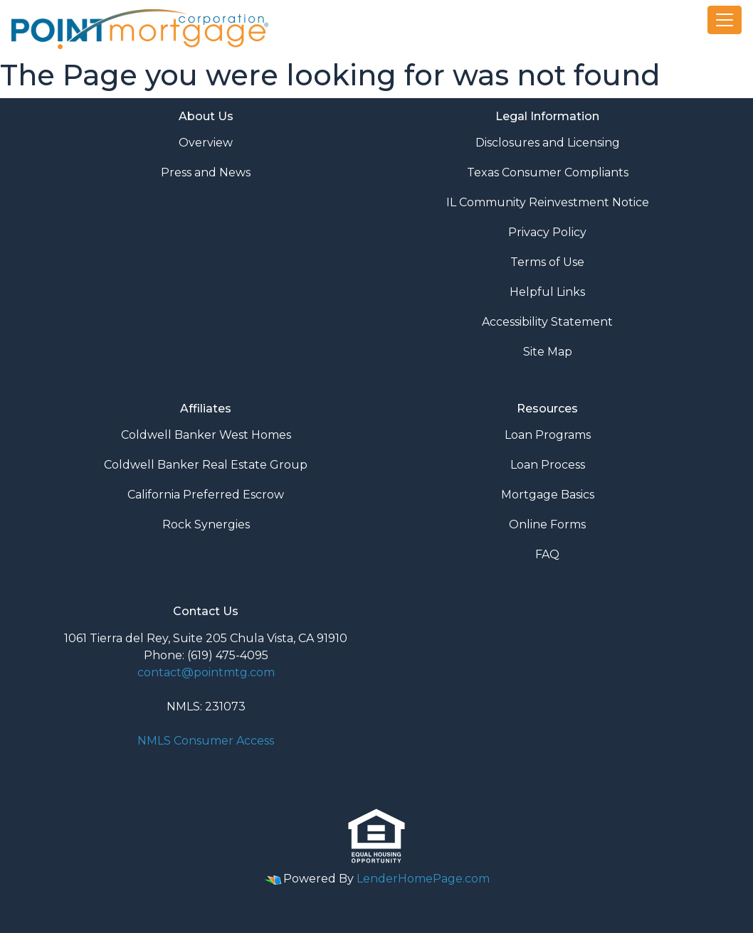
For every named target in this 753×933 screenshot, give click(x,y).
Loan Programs (548, 435)
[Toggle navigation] (724, 20)
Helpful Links (547, 292)
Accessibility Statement (547, 322)
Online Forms (547, 524)
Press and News (206, 172)
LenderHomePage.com (423, 878)
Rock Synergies (206, 524)
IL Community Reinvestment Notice (547, 202)
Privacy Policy (547, 232)
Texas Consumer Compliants (547, 172)
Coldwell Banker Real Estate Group (205, 464)
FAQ (547, 554)
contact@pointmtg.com (206, 672)
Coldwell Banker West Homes (206, 435)
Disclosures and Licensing (547, 142)
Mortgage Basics (547, 494)
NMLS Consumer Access (205, 740)
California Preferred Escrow (205, 494)
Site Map (547, 351)
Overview (206, 142)
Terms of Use (547, 262)
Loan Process (547, 464)
